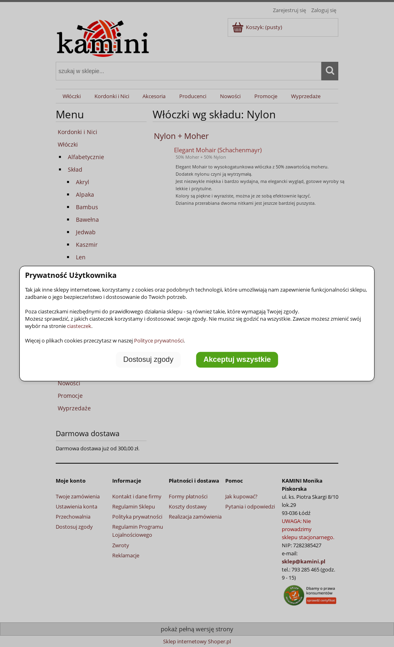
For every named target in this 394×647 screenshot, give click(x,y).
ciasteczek (79, 326)
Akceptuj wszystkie (237, 360)
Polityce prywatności (159, 340)
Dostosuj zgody (148, 360)
